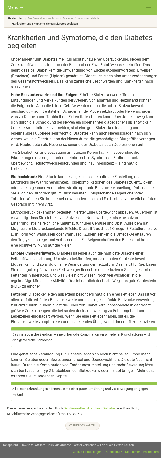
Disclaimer (132, 452)
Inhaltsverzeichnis (89, 18)
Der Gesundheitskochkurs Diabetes (90, 408)
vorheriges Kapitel (82, 425)
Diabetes (68, 18)
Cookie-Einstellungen (87, 452)
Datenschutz (113, 452)
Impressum (151, 452)
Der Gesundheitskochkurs (43, 18)
